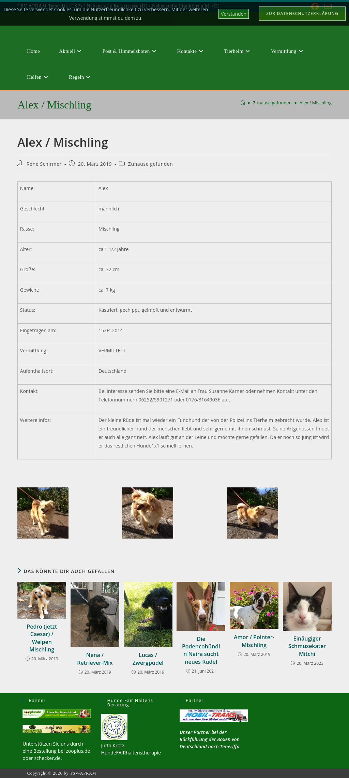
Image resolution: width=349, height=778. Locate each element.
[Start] (243, 103)
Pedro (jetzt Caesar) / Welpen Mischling (42, 638)
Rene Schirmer (44, 164)
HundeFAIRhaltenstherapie (131, 752)
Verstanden (233, 14)
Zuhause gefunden (150, 164)
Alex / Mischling (316, 103)
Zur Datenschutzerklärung (302, 13)
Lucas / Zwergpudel (148, 658)
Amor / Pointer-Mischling (254, 640)
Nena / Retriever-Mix (94, 658)
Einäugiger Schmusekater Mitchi (307, 646)
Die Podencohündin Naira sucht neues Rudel (201, 650)
